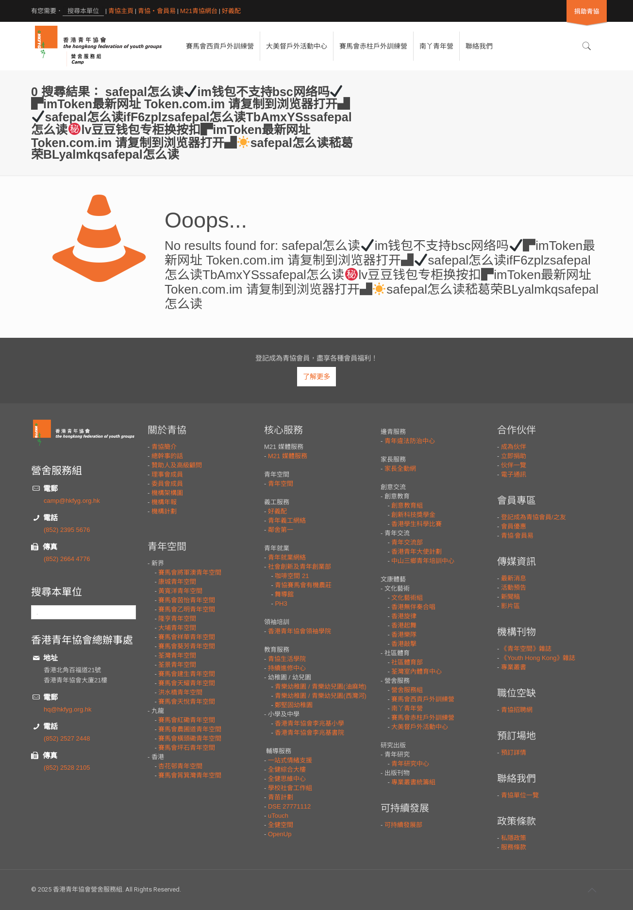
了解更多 (316, 377)
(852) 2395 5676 (67, 529)
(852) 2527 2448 (67, 738)
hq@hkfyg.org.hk (67, 709)
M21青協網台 (198, 11)
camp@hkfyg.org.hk (72, 500)
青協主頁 (120, 11)
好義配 (231, 11)
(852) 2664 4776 (67, 559)
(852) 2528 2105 (67, 767)
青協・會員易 (157, 11)
